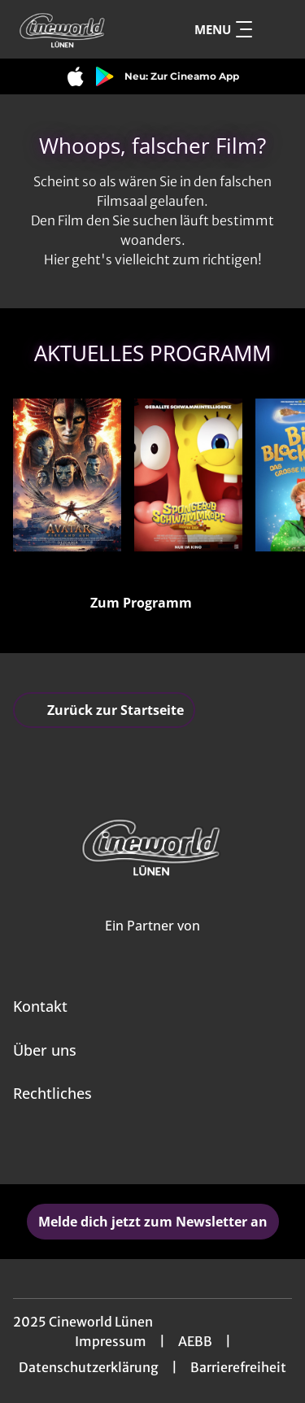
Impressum (110, 1341)
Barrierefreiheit (238, 1367)
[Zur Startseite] (72, 29)
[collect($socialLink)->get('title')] (135, 1148)
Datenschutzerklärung (89, 1367)
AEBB (195, 1341)
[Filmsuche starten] (275, 29)
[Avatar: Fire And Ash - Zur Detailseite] (67, 475)
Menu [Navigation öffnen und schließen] (223, 29)
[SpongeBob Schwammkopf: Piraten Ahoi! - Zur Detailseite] (188, 475)
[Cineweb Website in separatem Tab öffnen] (152, 943)
